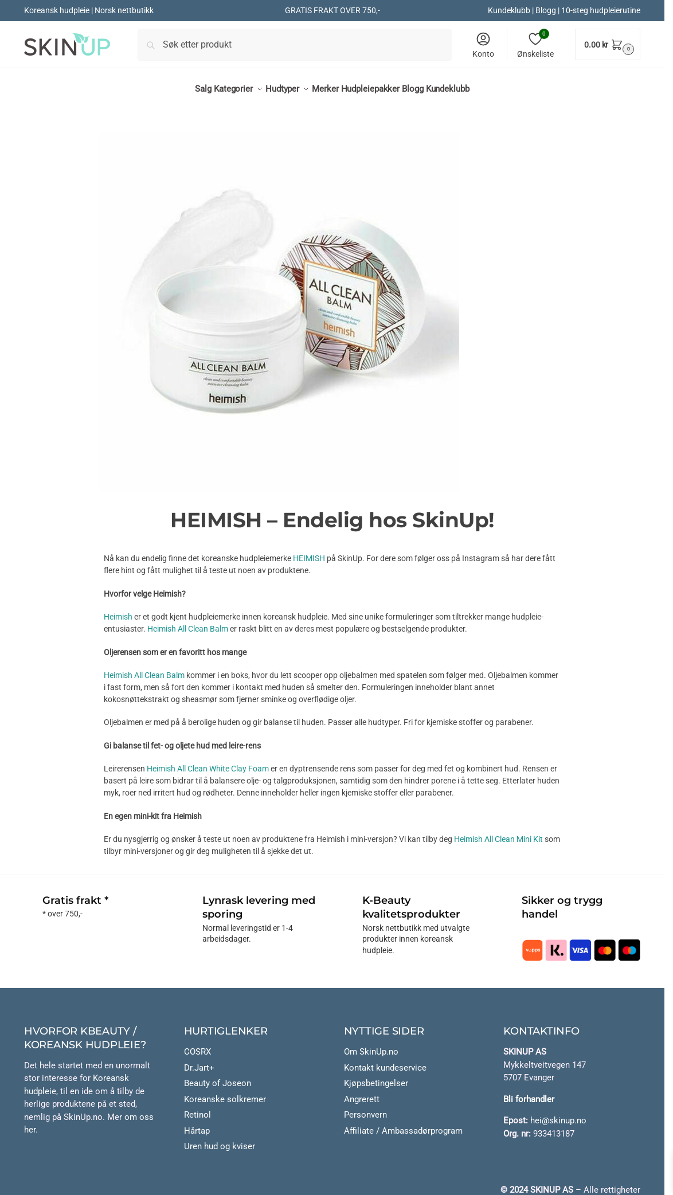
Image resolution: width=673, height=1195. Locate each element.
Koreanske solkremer (225, 1093)
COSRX (197, 1045)
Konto (483, 44)
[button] (607, 44)
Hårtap (197, 1124)
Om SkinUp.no (371, 1045)
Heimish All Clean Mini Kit (499, 832)
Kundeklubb (509, 10)
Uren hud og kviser (219, 1140)
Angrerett (361, 1093)
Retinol (197, 1108)
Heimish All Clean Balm (187, 622)
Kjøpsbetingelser (376, 1077)
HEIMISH (309, 552)
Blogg (545, 10)
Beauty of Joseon (217, 1077)
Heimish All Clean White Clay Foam (208, 762)
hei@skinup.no (558, 1114)
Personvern (365, 1108)
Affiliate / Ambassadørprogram (403, 1124)
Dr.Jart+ (199, 1061)
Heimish (118, 610)
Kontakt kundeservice (385, 1061)
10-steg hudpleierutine (600, 10)
